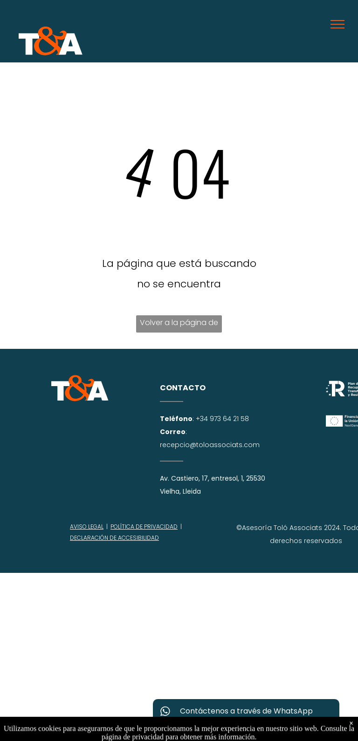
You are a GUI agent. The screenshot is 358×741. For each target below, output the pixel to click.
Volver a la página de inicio (179, 325)
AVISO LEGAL (86, 526)
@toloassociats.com (225, 444)
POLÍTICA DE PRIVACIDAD (144, 526)
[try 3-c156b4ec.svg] (80, 399)
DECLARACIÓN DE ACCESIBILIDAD (114, 538)
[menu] (337, 24)
